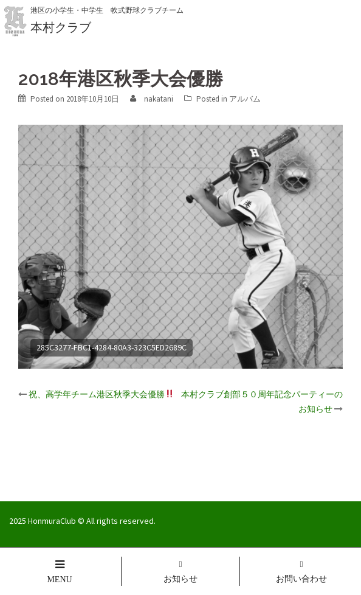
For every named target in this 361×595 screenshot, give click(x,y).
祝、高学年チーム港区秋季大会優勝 (101, 394)
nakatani (158, 99)
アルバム (245, 99)
